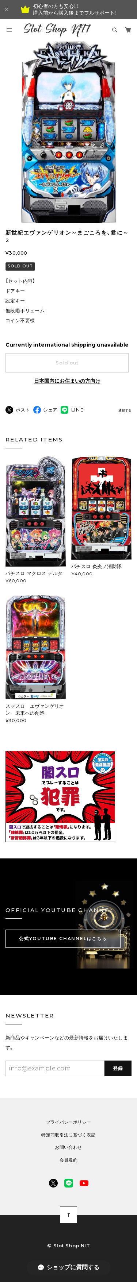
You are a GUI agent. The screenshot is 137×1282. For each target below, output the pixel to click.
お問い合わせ (68, 1147)
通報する (125, 410)
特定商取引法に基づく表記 (68, 1135)
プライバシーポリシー (68, 1122)
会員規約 (68, 1160)
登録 (118, 1068)
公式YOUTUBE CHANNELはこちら (63, 938)
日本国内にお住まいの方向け (67, 381)
